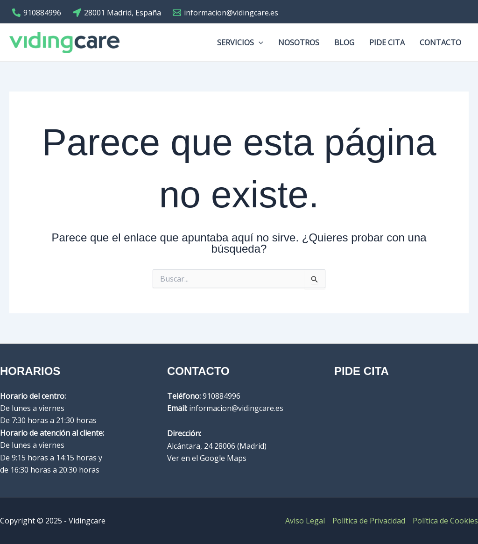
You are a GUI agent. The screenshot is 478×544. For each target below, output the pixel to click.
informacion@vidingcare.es (236, 408)
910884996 (221, 396)
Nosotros (298, 42)
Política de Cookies (445, 521)
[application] (258, 42)
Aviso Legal (305, 521)
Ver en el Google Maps (206, 458)
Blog (344, 42)
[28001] (117, 12)
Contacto (440, 42)
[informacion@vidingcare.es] (225, 12)
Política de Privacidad (368, 521)
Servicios (240, 42)
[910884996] (36, 12)
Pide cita (387, 42)
